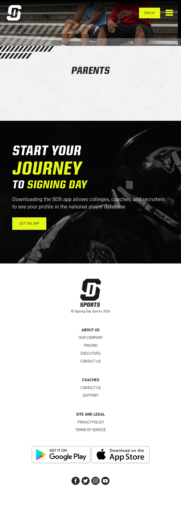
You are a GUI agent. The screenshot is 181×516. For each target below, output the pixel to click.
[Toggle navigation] (169, 12)
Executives (91, 353)
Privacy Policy (90, 422)
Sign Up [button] (149, 13)
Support (90, 395)
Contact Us (90, 361)
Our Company (91, 338)
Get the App (29, 224)
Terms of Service (90, 430)
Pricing (91, 345)
